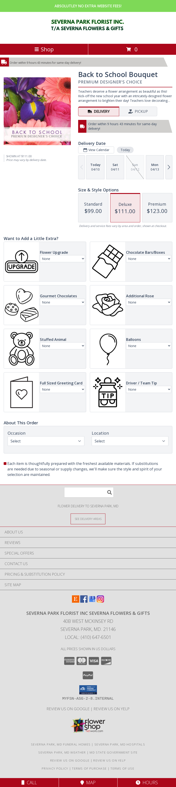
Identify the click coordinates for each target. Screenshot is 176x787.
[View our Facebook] (84, 601)
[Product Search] (89, 492)
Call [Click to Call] (29, 782)
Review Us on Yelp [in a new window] (111, 708)
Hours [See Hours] (147, 782)
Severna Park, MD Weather (62, 752)
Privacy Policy (55, 768)
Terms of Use (122, 768)
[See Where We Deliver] (88, 518)
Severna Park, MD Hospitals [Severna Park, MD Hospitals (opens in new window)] (119, 744)
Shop (44, 49)
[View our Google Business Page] (92, 601)
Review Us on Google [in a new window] (69, 708)
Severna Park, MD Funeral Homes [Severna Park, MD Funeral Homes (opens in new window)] (61, 744)
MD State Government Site (114, 752)
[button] (88, 689)
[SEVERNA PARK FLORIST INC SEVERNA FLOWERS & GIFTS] (88, 37)
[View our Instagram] (100, 601)
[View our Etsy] (75, 601)
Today (125, 150)
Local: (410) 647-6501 (88, 637)
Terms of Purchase (89, 768)
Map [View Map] (88, 782)
